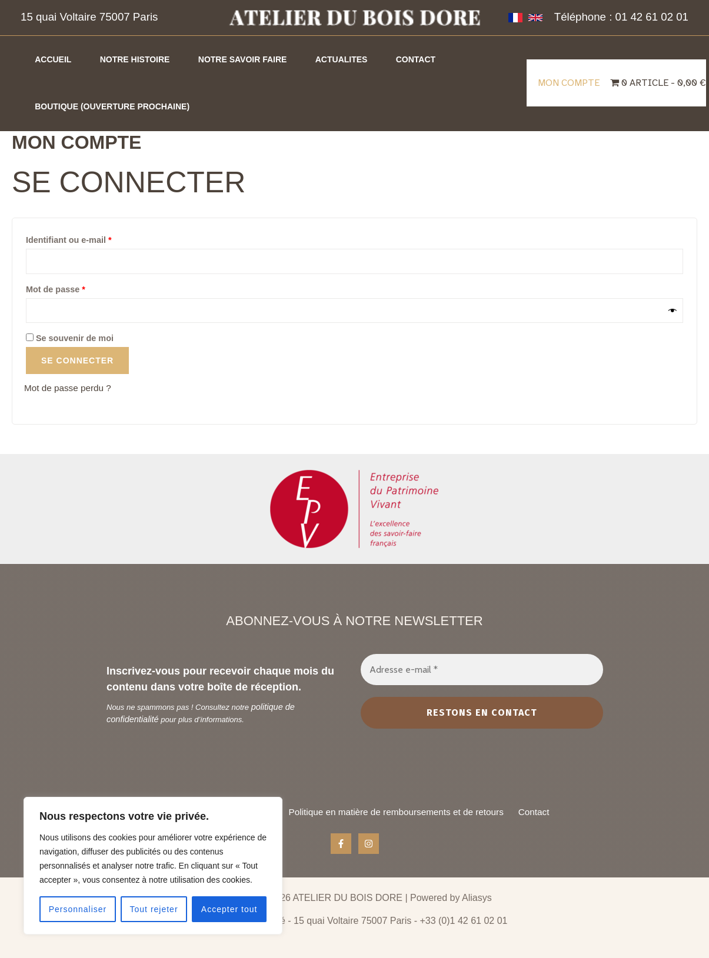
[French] (515, 18)
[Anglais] (535, 18)
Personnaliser (78, 909)
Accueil (56, 59)
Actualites (365, 59)
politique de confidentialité (295, 697)
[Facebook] (341, 844)
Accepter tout (229, 909)
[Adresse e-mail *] (482, 660)
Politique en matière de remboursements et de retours (401, 807)
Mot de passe (77, 288)
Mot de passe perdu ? (69, 389)
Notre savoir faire (259, 59)
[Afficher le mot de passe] (672, 311)
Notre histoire (145, 59)
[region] (153, 865)
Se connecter (77, 361)
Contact (446, 59)
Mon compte (570, 83)
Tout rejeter (154, 909)
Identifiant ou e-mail (91, 238)
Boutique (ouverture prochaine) (115, 106)
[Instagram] (368, 844)
